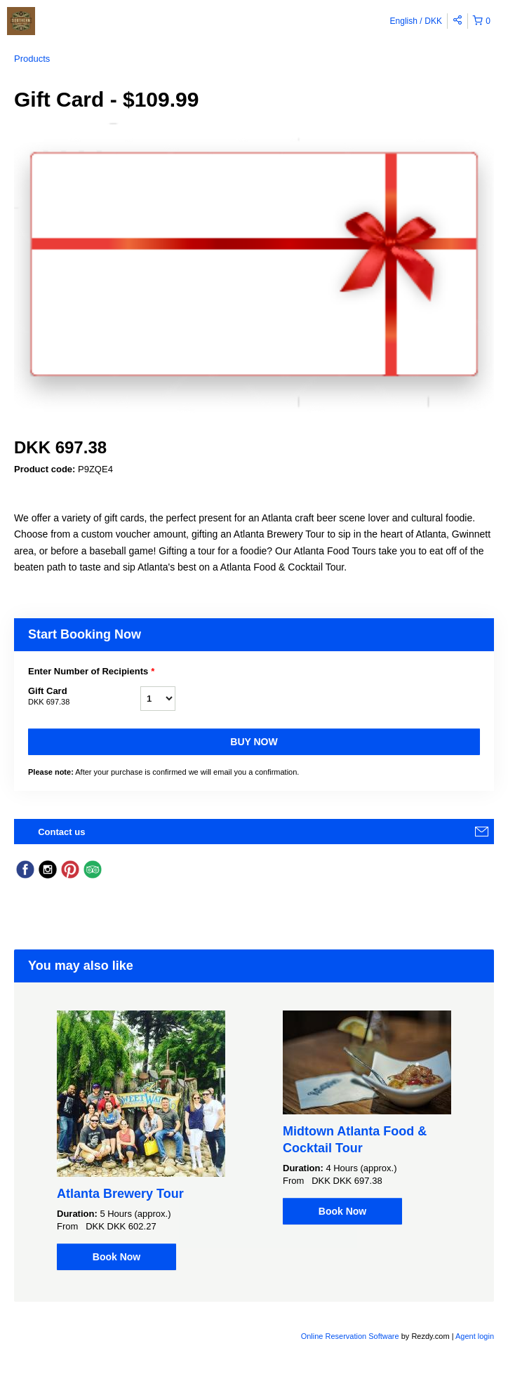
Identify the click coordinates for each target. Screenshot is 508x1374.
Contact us (61, 832)
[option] (141, 1140)
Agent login (474, 1336)
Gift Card (84, 697)
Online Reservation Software (350, 1336)
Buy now (253, 741)
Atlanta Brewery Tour (120, 1194)
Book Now (116, 1256)
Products (32, 58)
